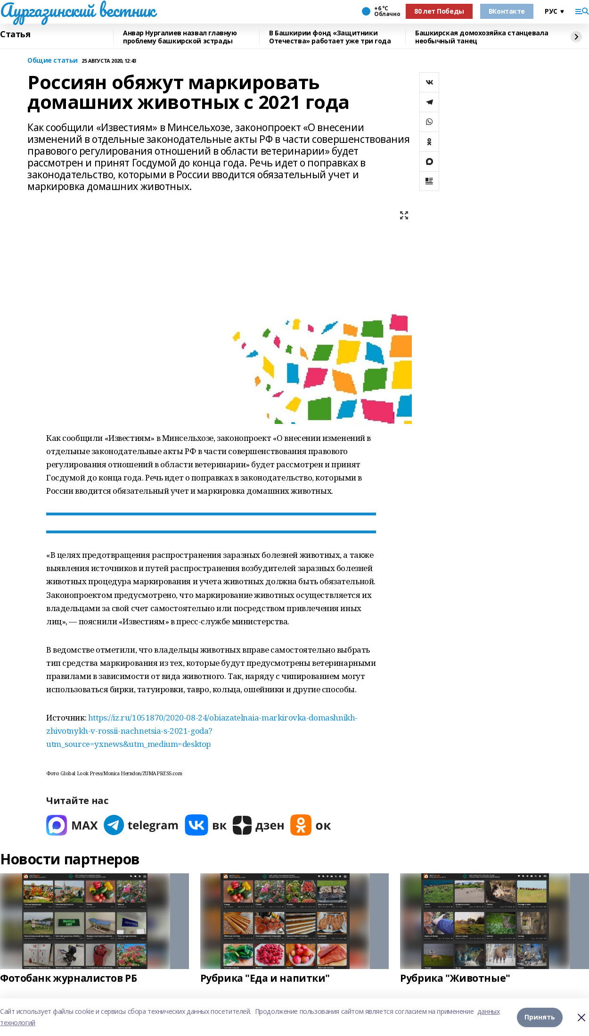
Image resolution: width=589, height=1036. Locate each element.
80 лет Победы (439, 11)
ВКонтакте (507, 11)
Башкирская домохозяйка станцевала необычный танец (481, 37)
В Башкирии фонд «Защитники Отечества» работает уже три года (330, 37)
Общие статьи (52, 61)
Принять (539, 1016)
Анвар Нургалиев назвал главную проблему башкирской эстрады (180, 37)
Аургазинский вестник (77, 9)
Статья (15, 34)
